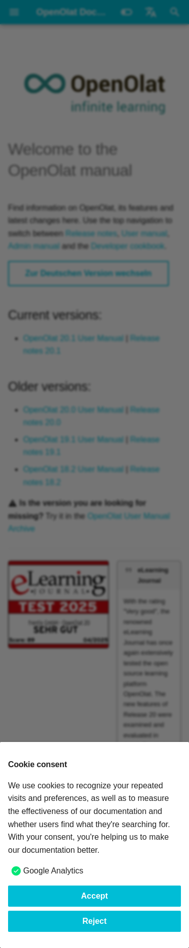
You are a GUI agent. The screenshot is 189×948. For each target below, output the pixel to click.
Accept (94, 896)
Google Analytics (53, 870)
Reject (94, 921)
